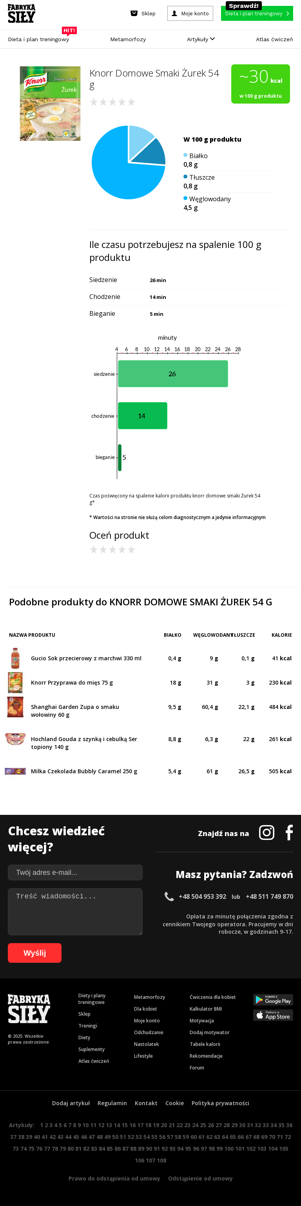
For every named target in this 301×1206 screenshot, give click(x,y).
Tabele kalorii (205, 1044)
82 (86, 1148)
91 (157, 1148)
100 (229, 1148)
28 (226, 1125)
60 (193, 1136)
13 (109, 1125)
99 (219, 1148)
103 (262, 1148)
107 (150, 1160)
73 (16, 1148)
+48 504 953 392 (202, 896)
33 (266, 1125)
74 (23, 1148)
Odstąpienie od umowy (200, 1178)
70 (272, 1136)
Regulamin (112, 1103)
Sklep (84, 1014)
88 (133, 1148)
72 (288, 1136)
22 (179, 1125)
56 (162, 1136)
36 (289, 1125)
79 (63, 1148)
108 (161, 1160)
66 (241, 1136)
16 (132, 1125)
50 (115, 1136)
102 (251, 1148)
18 (148, 1125)
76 (39, 1148)
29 (234, 1125)
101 (240, 1148)
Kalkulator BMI (206, 1009)
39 (29, 1136)
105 (283, 1148)
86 (117, 1148)
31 (250, 1125)
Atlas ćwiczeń (274, 39)
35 (281, 1125)
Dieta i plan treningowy (40, 37)
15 (124, 1125)
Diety (84, 1037)
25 (203, 1125)
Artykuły (201, 39)
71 (280, 1136)
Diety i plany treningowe (91, 999)
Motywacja (202, 1020)
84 (102, 1148)
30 (242, 1125)
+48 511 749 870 (269, 896)
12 (101, 1125)
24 (195, 1125)
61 (201, 1136)
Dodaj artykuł (71, 1103)
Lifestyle (143, 1056)
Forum (197, 1067)
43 (60, 1136)
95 (188, 1148)
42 (52, 1136)
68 (256, 1136)
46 (84, 1136)
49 (107, 1136)
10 (85, 1125)
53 (139, 1136)
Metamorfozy (128, 39)
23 (187, 1125)
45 (76, 1136)
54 (146, 1136)
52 (131, 1136)
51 (123, 1136)
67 (248, 1136)
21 (172, 1125)
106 (139, 1160)
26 (211, 1125)
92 (164, 1148)
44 (68, 1136)
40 (37, 1136)
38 (21, 1136)
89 (141, 1148)
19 (156, 1125)
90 (149, 1148)
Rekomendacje (206, 1056)
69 (264, 1136)
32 (258, 1125)
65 (233, 1136)
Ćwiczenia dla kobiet (213, 997)
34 (273, 1125)
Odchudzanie (148, 1032)
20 (164, 1125)
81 (78, 1148)
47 (92, 1136)
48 (99, 1136)
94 (180, 1148)
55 (154, 1136)
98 (212, 1148)
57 (170, 1136)
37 (13, 1136)
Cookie (174, 1103)
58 (178, 1136)
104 (272, 1148)
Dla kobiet (145, 1009)
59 (186, 1136)
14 (117, 1125)
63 (217, 1136)
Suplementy (91, 1049)
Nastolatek (146, 1044)
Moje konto (147, 1020)
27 (219, 1125)
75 (31, 1148)
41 (45, 1136)
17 (140, 1125)
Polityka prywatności (220, 1103)
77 (47, 1148)
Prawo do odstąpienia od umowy (114, 1178)
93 (172, 1148)
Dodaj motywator (210, 1032)
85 (110, 1148)
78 (55, 1148)
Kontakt (146, 1103)
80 (70, 1148)
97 (204, 1148)
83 (94, 1148)
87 (125, 1148)
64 (225, 1136)
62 (209, 1136)
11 (93, 1125)
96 (196, 1148)
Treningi (87, 1025)
